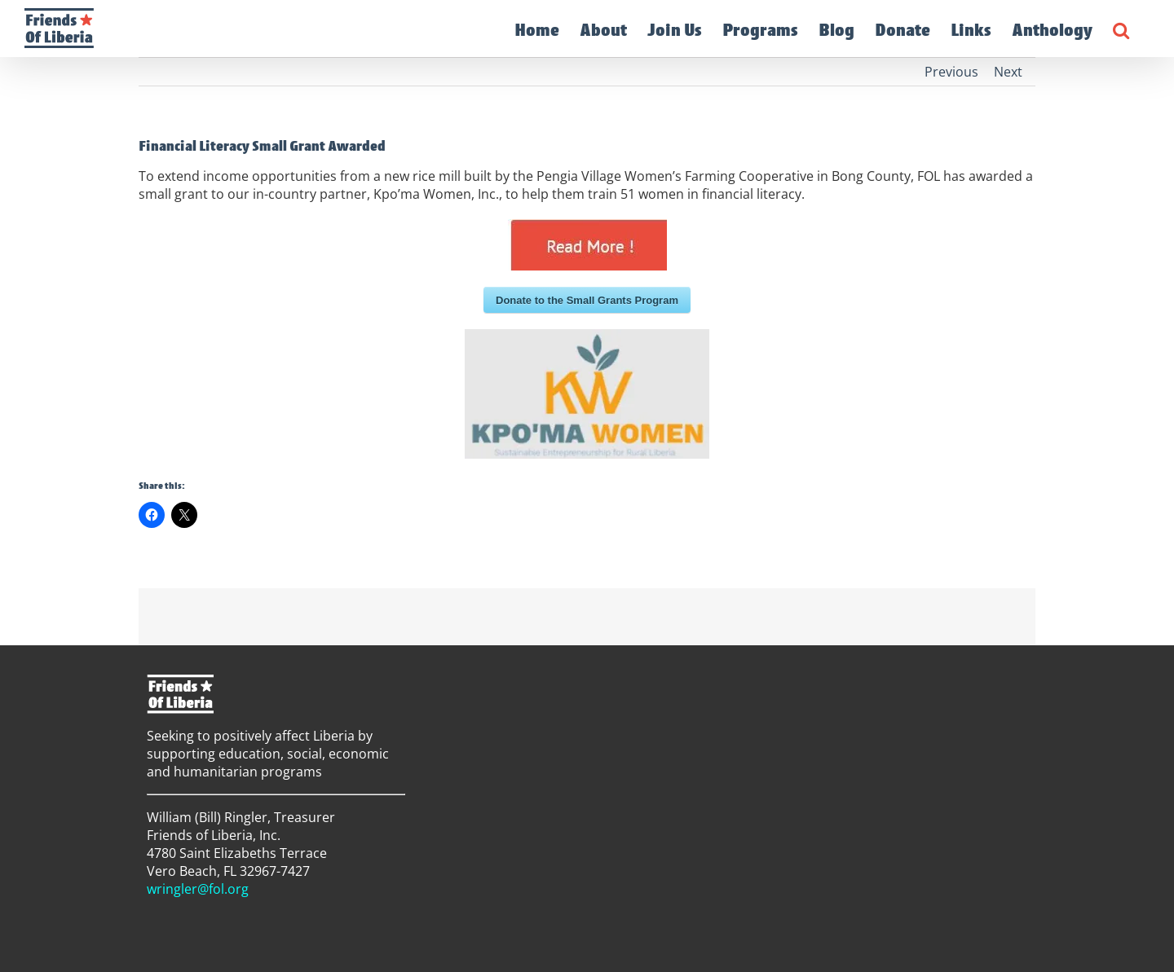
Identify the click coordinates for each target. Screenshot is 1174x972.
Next (1008, 72)
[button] (1121, 28)
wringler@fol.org (198, 889)
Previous (951, 72)
